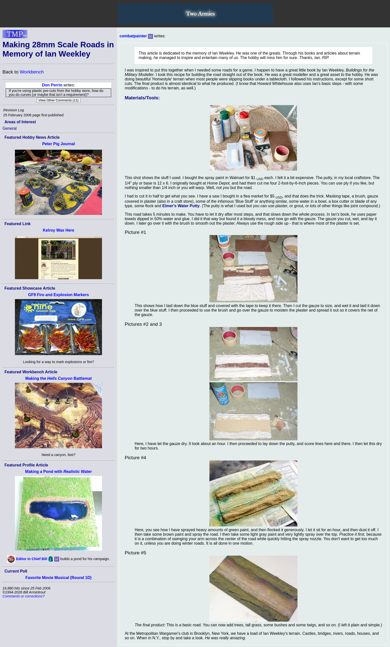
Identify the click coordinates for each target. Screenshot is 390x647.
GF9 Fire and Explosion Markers (58, 295)
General (9, 128)
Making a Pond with (58, 471)
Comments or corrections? (23, 596)
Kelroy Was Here (58, 230)
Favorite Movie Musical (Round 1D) (58, 578)
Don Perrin (52, 85)
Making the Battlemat (58, 378)
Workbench (32, 71)
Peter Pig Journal (58, 144)
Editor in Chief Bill (31, 559)
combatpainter (133, 36)
